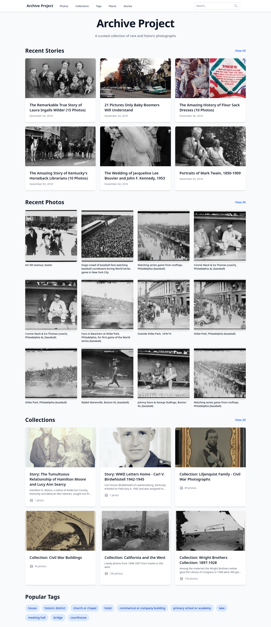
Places (112, 6)
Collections (82, 6)
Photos (64, 6)
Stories (128, 6)
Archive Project (40, 5)
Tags (98, 6)
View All (240, 51)
